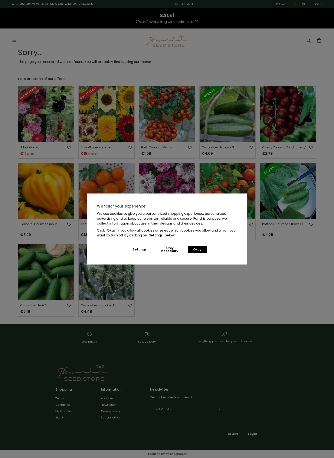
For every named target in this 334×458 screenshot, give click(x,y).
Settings (140, 249)
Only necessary (169, 249)
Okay (197, 249)
